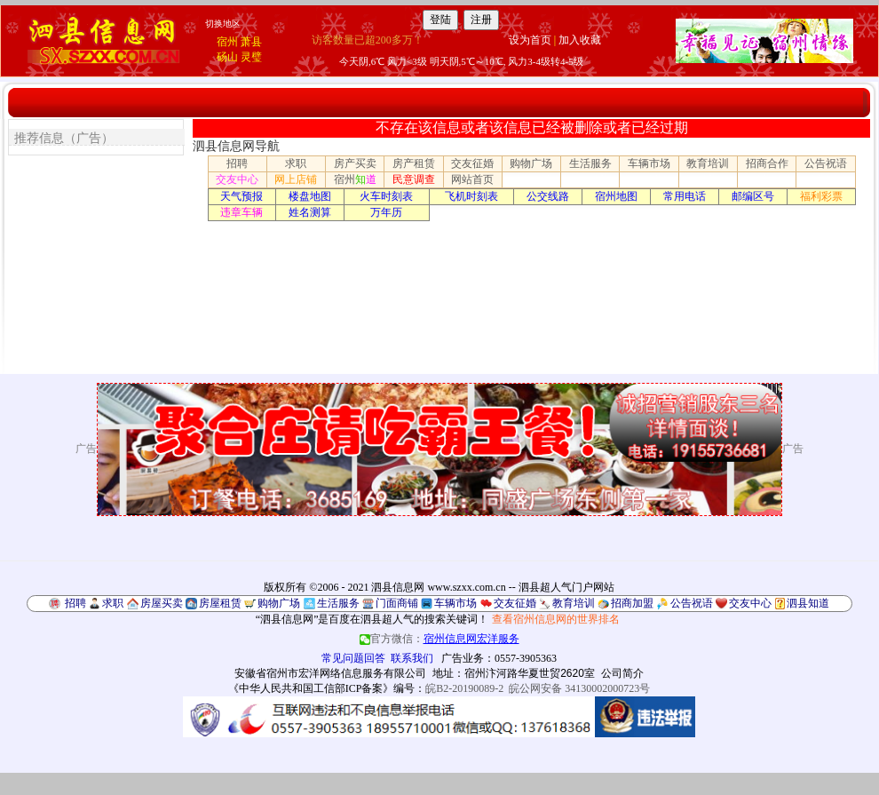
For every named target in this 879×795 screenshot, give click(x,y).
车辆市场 (649, 163)
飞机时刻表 (471, 196)
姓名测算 (310, 212)
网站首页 (472, 179)
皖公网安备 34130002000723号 (579, 688)
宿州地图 (616, 196)
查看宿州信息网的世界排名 (556, 619)
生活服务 (590, 163)
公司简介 (622, 673)
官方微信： (439, 638)
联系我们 (412, 658)
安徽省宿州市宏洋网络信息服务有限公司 (330, 673)
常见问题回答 (353, 658)
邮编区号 (753, 196)
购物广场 (531, 163)
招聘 (237, 163)
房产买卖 (355, 163)
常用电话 (684, 196)
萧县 (251, 42)
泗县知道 (808, 603)
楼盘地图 (310, 196)
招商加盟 (632, 603)
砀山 (227, 57)
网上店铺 (295, 179)
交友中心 (237, 179)
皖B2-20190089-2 (464, 688)
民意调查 (413, 179)
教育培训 (707, 163)
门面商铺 (397, 603)
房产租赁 (413, 163)
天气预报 (241, 196)
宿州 (227, 42)
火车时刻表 (386, 196)
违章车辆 (241, 212)
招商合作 (767, 163)
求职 (295, 163)
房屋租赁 (220, 603)
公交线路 (548, 196)
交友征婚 (472, 163)
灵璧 (251, 57)
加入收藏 (579, 40)
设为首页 (530, 40)
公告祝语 (825, 163)
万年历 (386, 212)
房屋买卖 (161, 603)
